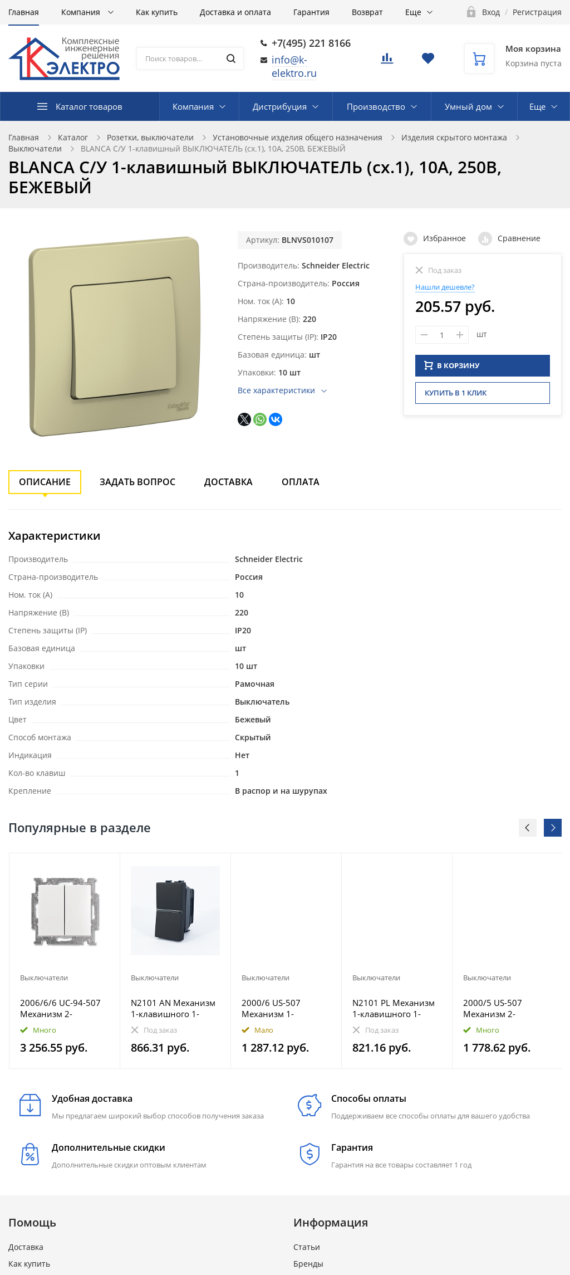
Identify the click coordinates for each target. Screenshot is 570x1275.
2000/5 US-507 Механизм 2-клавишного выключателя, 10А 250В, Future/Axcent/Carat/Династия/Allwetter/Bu (507, 1008)
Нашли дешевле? (445, 287)
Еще (413, 12)
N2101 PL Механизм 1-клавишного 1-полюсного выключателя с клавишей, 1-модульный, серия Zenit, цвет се (393, 1008)
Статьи (306, 1247)
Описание (45, 482)
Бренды (308, 1263)
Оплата (301, 482)
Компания (81, 12)
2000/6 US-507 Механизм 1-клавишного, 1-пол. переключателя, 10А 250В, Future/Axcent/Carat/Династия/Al (283, 1008)
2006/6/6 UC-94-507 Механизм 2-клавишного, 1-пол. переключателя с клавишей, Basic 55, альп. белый (60, 1008)
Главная (23, 12)
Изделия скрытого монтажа (454, 137)
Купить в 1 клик (456, 391)
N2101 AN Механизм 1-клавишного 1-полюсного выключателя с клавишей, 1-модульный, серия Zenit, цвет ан (173, 1008)
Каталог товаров (89, 106)
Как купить (157, 12)
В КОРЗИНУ (452, 364)
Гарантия (311, 12)
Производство (376, 106)
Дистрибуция (280, 106)
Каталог (73, 137)
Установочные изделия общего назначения (297, 137)
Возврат (367, 12)
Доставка (228, 482)
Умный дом (468, 106)
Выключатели (35, 148)
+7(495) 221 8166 (311, 43)
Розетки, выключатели (150, 137)
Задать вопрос (137, 482)
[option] (64, 961)
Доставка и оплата (235, 12)
